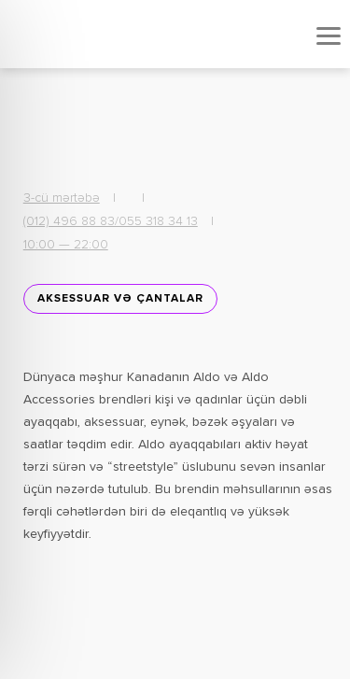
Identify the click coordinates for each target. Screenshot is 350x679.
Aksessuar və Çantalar (120, 298)
